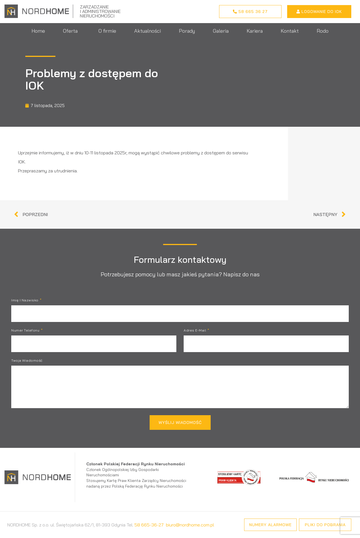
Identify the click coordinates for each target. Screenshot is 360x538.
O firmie (107, 31)
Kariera (255, 31)
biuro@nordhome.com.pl (190, 525)
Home (38, 31)
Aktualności (147, 31)
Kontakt (290, 31)
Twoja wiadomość (26, 361)
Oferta (71, 31)
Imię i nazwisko (25, 300)
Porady (187, 31)
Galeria (221, 31)
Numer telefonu (25, 330)
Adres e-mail (195, 330)
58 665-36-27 (149, 525)
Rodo (322, 31)
